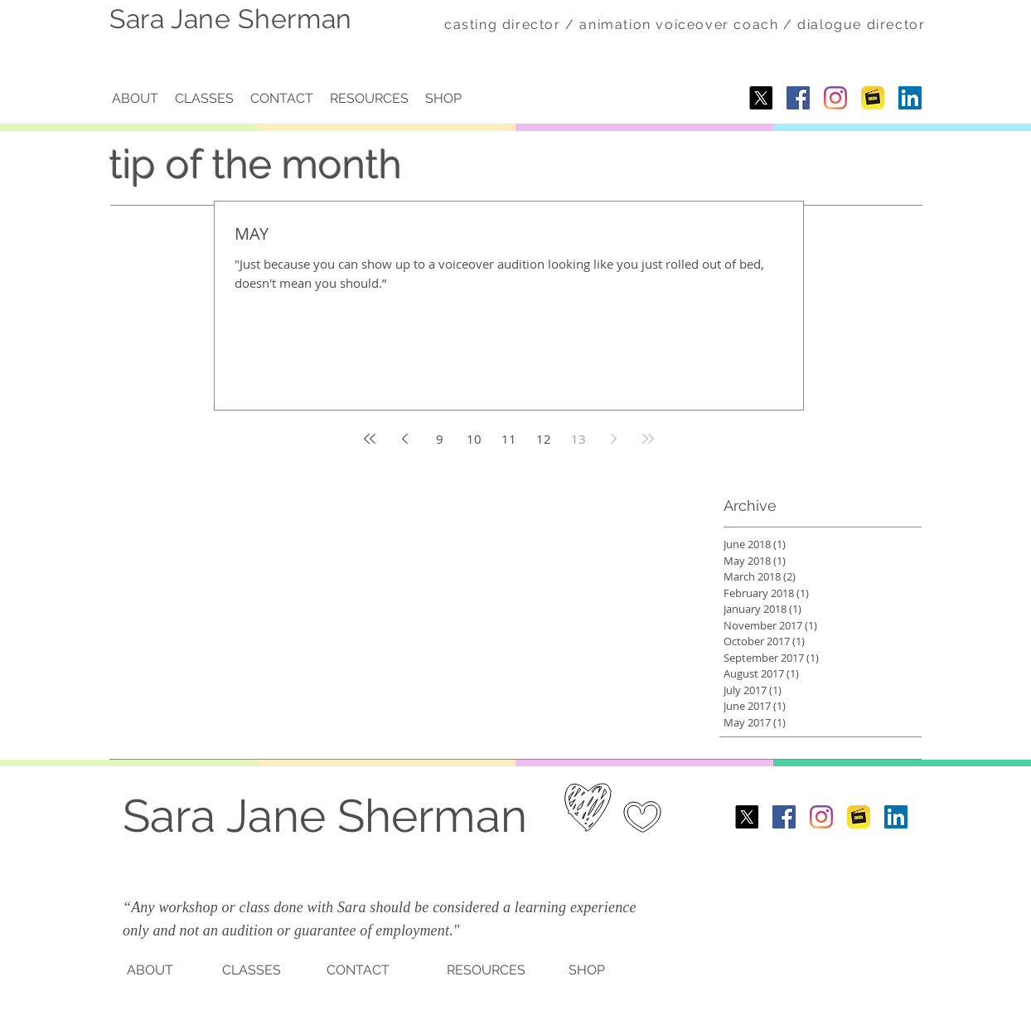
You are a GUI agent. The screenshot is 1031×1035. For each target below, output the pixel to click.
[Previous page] (404, 439)
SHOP (587, 970)
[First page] (370, 439)
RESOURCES (486, 970)
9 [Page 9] (439, 438)
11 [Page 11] (508, 438)
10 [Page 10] (474, 438)
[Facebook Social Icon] (798, 97)
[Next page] (613, 439)
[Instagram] (835, 97)
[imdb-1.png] (872, 97)
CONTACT (358, 970)
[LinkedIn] (910, 97)
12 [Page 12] (543, 438)
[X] (760, 97)
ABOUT (150, 970)
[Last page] (648, 439)
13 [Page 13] (578, 438)
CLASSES (251, 970)
